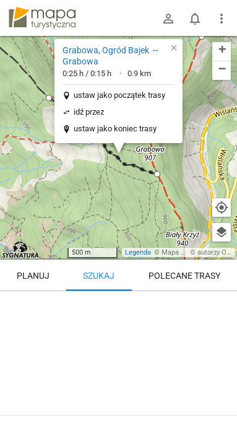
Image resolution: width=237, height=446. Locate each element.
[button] (202, 36)
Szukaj (98, 276)
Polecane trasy (184, 276)
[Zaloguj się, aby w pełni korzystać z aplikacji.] (218, 412)
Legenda (138, 252)
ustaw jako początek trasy (119, 95)
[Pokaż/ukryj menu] (221, 18)
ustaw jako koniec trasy (115, 128)
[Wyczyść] (221, 305)
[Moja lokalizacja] (221, 207)
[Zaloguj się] (168, 18)
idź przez (89, 111)
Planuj (33, 276)
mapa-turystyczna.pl (42, 18)
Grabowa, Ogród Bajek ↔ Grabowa (111, 55)
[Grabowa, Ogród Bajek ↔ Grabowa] (118, 343)
